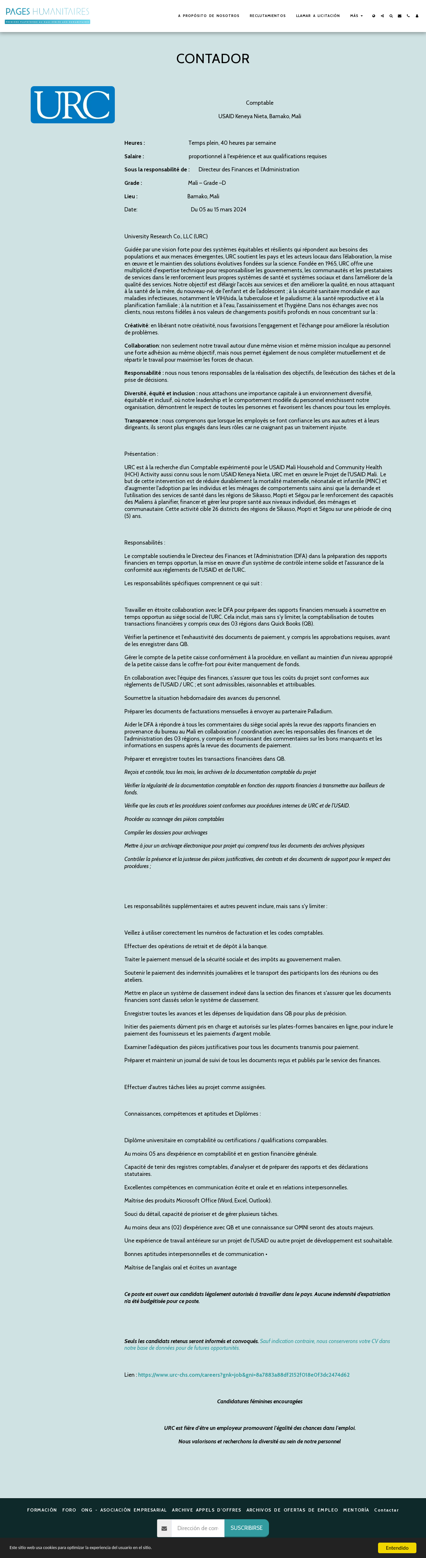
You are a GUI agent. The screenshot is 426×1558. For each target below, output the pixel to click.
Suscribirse (247, 1527)
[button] (382, 16)
